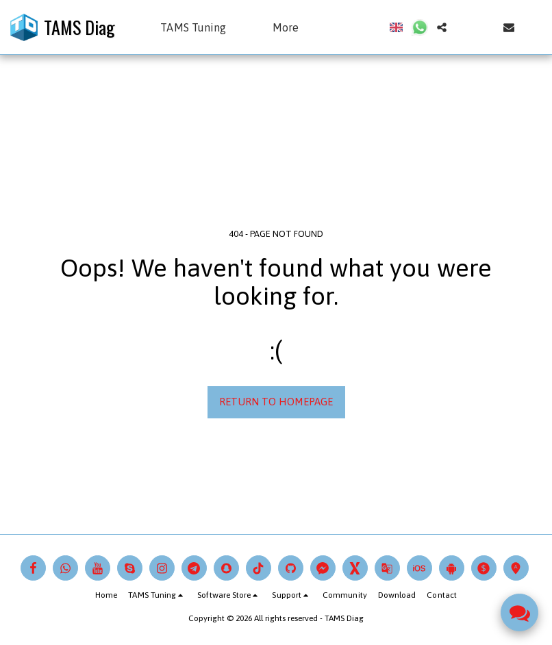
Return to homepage (276, 401)
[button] (200, 27)
